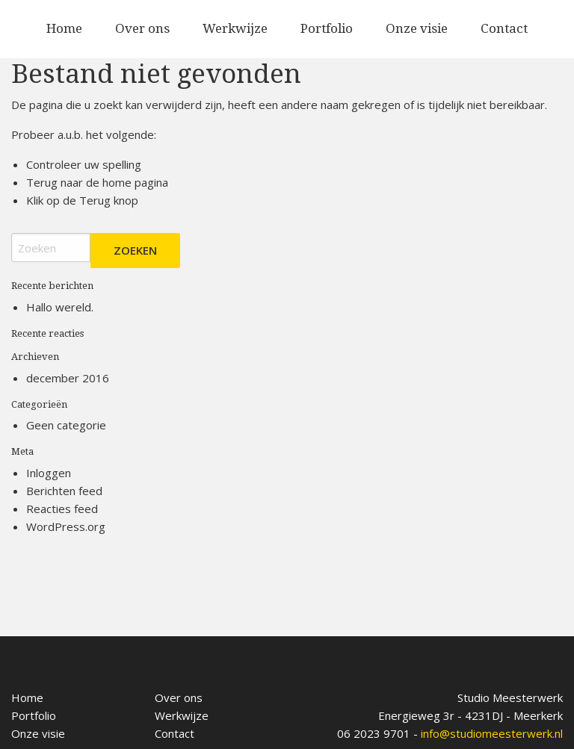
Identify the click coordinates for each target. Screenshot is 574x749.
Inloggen (48, 472)
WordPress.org (65, 526)
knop (124, 200)
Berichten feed (64, 490)
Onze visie (417, 28)
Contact (504, 28)
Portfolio (326, 28)
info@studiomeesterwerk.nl (492, 733)
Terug (95, 200)
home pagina (135, 182)
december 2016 (67, 377)
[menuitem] (64, 29)
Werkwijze (235, 28)
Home (64, 28)
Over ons (142, 28)
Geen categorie (66, 424)
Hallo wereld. (59, 306)
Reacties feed (62, 508)
